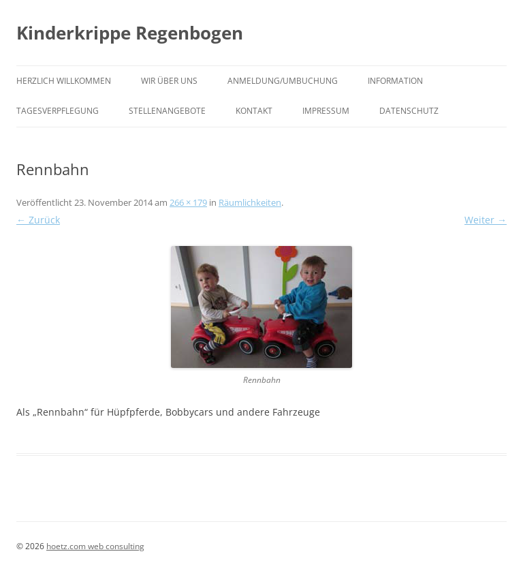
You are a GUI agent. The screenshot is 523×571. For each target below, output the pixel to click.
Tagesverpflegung (57, 111)
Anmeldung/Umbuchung (282, 81)
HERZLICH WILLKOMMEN (63, 81)
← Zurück (38, 219)
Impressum (325, 111)
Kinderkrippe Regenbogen (129, 32)
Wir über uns (169, 81)
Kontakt (254, 111)
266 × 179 (188, 202)
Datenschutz (409, 111)
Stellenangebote (167, 111)
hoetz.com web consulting (95, 546)
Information (395, 81)
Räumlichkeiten (250, 202)
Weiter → (485, 219)
